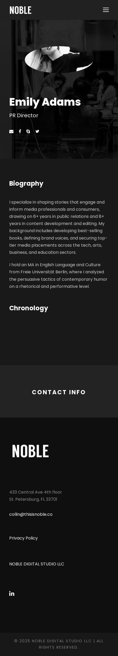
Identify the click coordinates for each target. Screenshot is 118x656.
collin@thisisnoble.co (31, 514)
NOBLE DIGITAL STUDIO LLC (36, 564)
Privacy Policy (23, 538)
